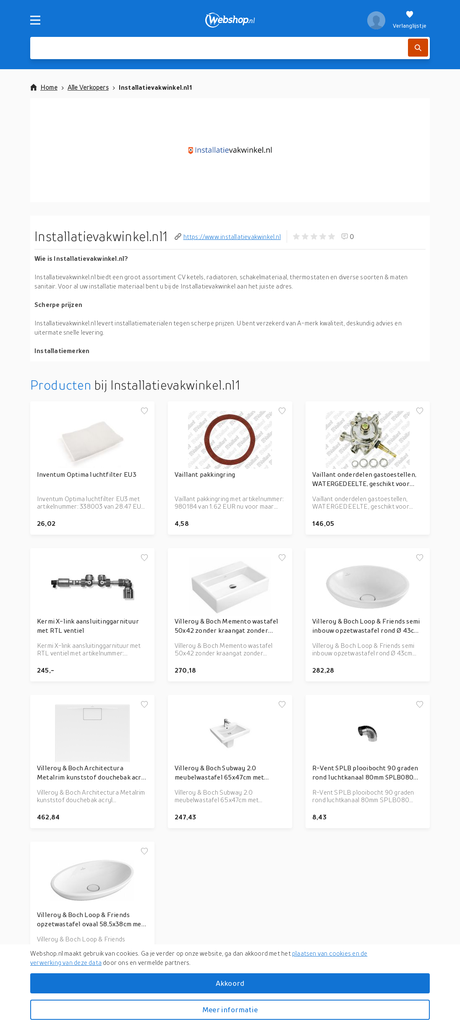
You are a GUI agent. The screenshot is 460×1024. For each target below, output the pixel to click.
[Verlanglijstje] (409, 20)
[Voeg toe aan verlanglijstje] (144, 411)
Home (44, 87)
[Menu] (35, 20)
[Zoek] (418, 48)
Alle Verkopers (88, 87)
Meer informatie (230, 1009)
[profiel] (376, 20)
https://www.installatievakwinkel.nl (228, 236)
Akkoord (230, 983)
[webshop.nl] (230, 20)
